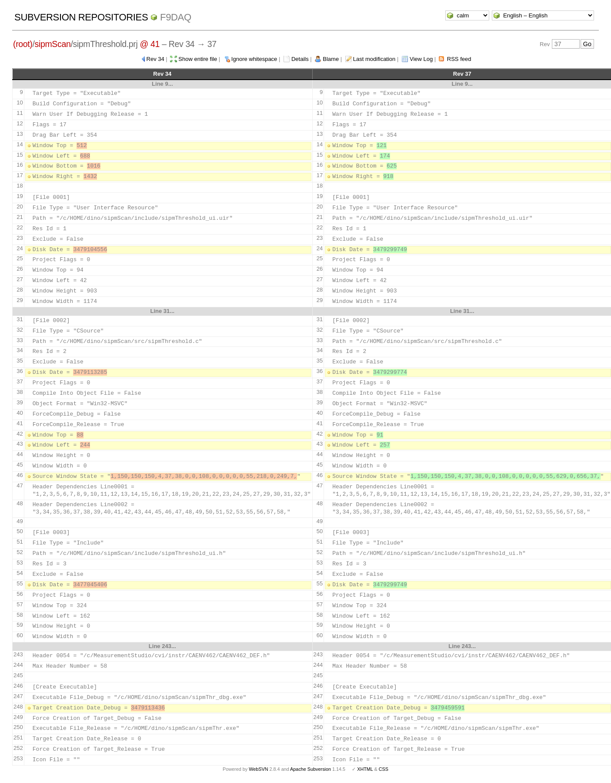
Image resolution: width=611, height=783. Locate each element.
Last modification (374, 59)
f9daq (175, 17)
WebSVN (258, 769)
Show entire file (197, 59)
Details (300, 59)
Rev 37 (462, 74)
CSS (383, 769)
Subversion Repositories (81, 17)
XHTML (365, 769)
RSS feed (459, 59)
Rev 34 (155, 59)
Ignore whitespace (254, 59)
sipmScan (53, 44)
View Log (421, 59)
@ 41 (150, 44)
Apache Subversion (310, 769)
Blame (331, 59)
